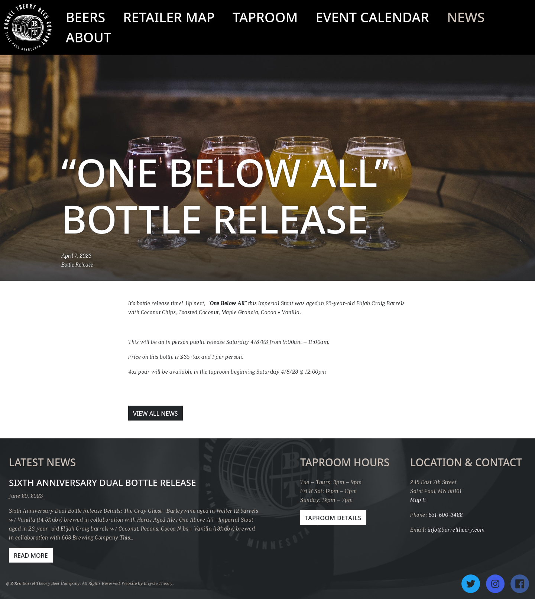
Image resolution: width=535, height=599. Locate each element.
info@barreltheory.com (456, 529)
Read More (31, 555)
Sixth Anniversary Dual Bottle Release (102, 482)
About (88, 37)
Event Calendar (372, 17)
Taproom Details (333, 518)
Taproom (265, 17)
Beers (85, 17)
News (466, 17)
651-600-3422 (445, 514)
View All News (155, 413)
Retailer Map (169, 17)
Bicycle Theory (158, 583)
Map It (418, 499)
